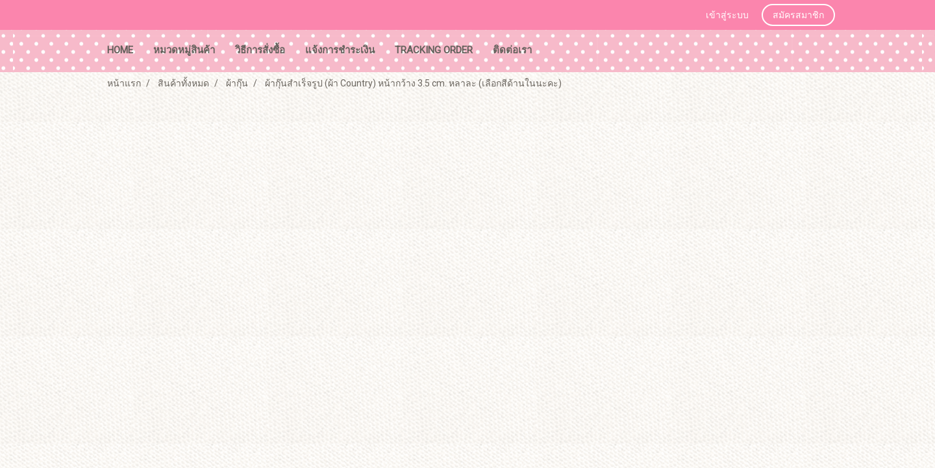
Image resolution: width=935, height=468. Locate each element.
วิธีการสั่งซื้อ (260, 50)
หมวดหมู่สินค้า (184, 50)
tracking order (434, 50)
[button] (554, 51)
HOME (120, 50)
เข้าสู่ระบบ (727, 15)
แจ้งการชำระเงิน (340, 50)
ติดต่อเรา (512, 50)
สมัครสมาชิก (798, 15)
